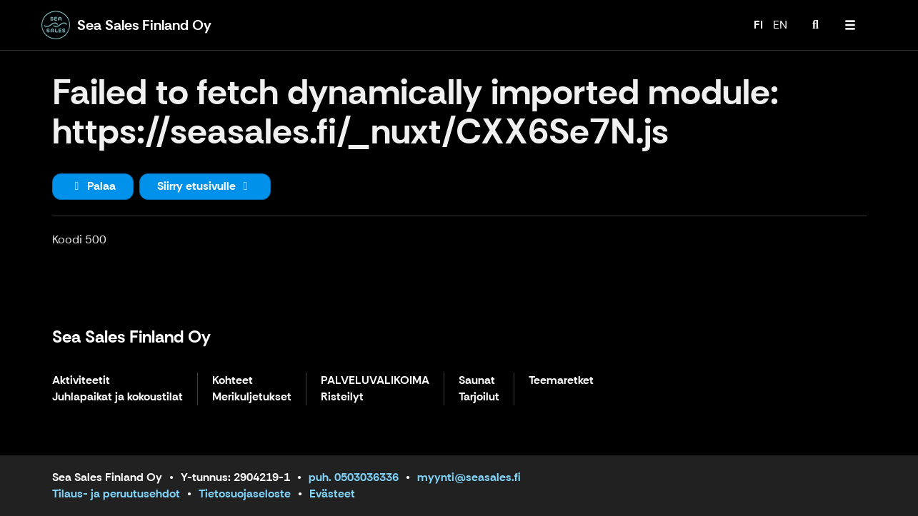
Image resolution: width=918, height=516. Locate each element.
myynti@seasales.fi (469, 477)
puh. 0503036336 (354, 477)
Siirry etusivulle (205, 185)
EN (780, 24)
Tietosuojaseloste (245, 493)
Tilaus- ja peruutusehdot (116, 493)
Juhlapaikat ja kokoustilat (117, 397)
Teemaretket (561, 381)
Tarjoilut (479, 397)
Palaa (93, 185)
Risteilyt (342, 397)
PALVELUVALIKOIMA (375, 381)
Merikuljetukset (251, 397)
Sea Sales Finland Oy (131, 336)
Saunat (477, 381)
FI (758, 24)
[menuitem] (816, 25)
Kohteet (232, 381)
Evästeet (332, 493)
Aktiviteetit (81, 381)
